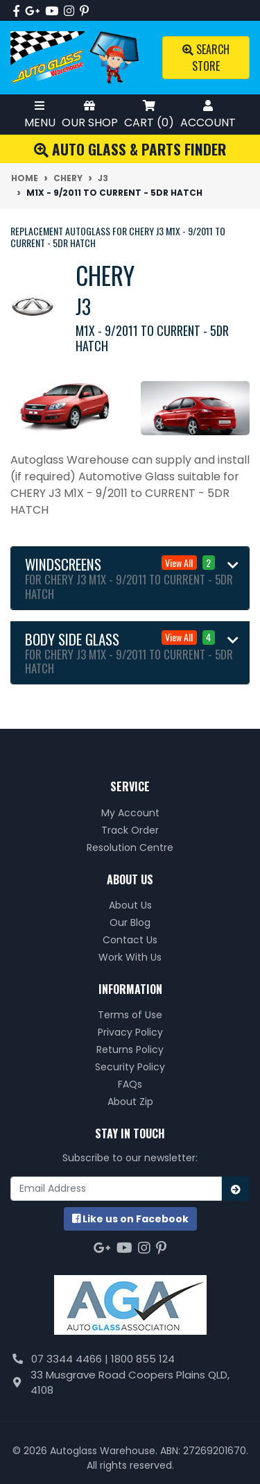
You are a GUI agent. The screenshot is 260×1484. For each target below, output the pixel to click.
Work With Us (130, 957)
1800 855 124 (143, 1358)
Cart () (149, 114)
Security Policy (130, 1067)
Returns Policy (130, 1049)
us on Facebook (130, 1219)
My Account (130, 813)
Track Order (130, 830)
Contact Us (130, 940)
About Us (130, 905)
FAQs (130, 1084)
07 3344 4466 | (71, 1358)
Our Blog (130, 922)
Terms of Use (130, 1015)
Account (208, 114)
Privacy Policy (130, 1032)
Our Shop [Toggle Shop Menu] (90, 114)
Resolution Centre (130, 847)
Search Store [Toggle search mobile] (205, 57)
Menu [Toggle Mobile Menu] (39, 114)
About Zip (130, 1101)
